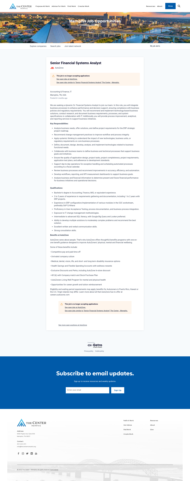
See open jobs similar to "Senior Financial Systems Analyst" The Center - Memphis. (88, 82)
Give (170, 6)
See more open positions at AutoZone (72, 325)
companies (38, 46)
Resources (150, 6)
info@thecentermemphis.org (26, 447)
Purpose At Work (43, 6)
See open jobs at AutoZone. (67, 79)
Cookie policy (99, 351)
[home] (21, 6)
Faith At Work (129, 421)
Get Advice (128, 425)
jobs (55, 46)
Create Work (83, 6)
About (159, 6)
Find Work (71, 6)
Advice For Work (59, 6)
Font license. (54, 470)
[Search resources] (179, 6)
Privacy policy (88, 351)
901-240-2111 (21, 444)
